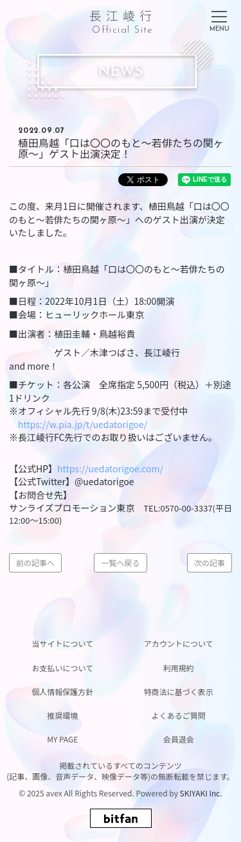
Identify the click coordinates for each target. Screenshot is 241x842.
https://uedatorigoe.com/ (110, 468)
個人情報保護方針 (62, 691)
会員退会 (178, 739)
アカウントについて (178, 643)
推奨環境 (62, 715)
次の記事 (209, 562)
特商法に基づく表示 (178, 691)
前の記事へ (35, 562)
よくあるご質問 (179, 715)
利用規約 (178, 667)
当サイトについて (62, 643)
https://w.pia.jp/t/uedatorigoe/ (82, 424)
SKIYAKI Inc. (201, 792)
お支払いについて (62, 667)
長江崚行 (122, 19)
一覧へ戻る (120, 562)
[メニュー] (219, 18)
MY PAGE (62, 739)
